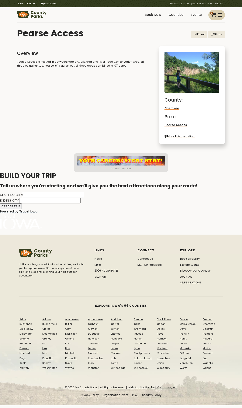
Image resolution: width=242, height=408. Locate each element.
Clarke (46, 331)
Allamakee (72, 322)
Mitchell (69, 356)
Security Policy (151, 398)
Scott (22, 366)
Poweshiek (163, 361)
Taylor (138, 366)
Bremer (207, 322)
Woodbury (163, 370)
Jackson (93, 346)
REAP (135, 398)
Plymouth (71, 361)
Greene (24, 341)
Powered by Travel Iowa (21, 221)
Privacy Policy (90, 398)
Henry (183, 341)
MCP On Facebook (149, 267)
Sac (205, 361)
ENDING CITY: (9, 203)
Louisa (92, 351)
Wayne (69, 370)
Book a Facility (190, 261)
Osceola (208, 356)
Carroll (115, 327)
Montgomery (142, 356)
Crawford (140, 331)
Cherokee (171, 111)
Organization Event (115, 398)
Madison (162, 351)
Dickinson (71, 336)
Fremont (208, 336)
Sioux (68, 366)
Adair (22, 322)
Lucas (114, 351)
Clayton (93, 331)
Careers (32, 3)
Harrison (162, 341)
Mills (44, 356)
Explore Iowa (48, 3)
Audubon (116, 322)
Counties (173, 16)
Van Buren (186, 366)
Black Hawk (164, 322)
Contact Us (145, 261)
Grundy (46, 341)
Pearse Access (174, 128)
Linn (67, 351)
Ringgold (185, 361)
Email (199, 37)
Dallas (161, 331)
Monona (93, 356)
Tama (114, 366)
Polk (113, 361)
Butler (68, 327)
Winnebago (118, 370)
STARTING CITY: (11, 198)
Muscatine (163, 356)
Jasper (115, 346)
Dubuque (94, 336)
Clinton (115, 331)
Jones (183, 346)
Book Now (148, 16)
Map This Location (178, 139)
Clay (68, 331)
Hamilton (93, 341)
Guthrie (69, 341)
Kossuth (24, 351)
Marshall (24, 356)
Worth (183, 370)
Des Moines (49, 336)
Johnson (162, 346)
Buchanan (25, 327)
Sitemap (100, 279)
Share (216, 37)
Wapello (208, 366)
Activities (186, 279)
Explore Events (189, 267)
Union (160, 366)
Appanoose (95, 322)
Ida (44, 346)
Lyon (137, 351)
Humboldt (25, 346)
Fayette (138, 336)
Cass (137, 327)
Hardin (138, 341)
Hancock (116, 341)
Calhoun (93, 327)
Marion (207, 351)
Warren (24, 370)
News (20, 3)
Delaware (25, 336)
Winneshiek (141, 370)
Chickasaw (26, 331)
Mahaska (185, 351)
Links (98, 267)
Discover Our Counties (195, 273)
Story (91, 366)
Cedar (161, 327)
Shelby (46, 366)
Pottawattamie (143, 361)
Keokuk (207, 346)
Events (195, 16)
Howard (208, 341)
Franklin (184, 336)
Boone (184, 322)
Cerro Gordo (188, 327)
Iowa (68, 346)
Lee (44, 351)
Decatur (208, 331)
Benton (138, 322)
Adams (46, 322)
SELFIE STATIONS (190, 285)
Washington (49, 370)
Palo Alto (47, 361)
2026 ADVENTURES (106, 273)
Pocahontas (95, 361)
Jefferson (140, 346)
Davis (183, 331)
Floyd (160, 336)
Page (22, 361)
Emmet (115, 336)
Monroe (116, 356)
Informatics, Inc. (166, 390)
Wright (207, 370)
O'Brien (184, 356)
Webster (93, 370)
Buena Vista (49, 327)
